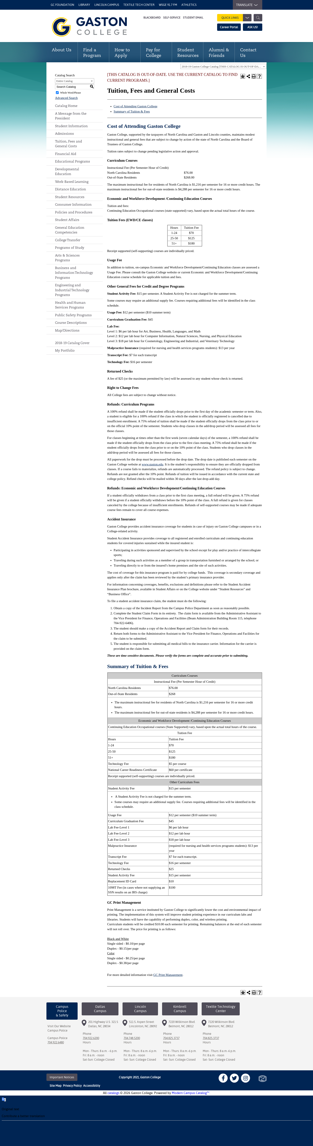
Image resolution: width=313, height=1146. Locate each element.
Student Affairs (67, 220)
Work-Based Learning (71, 182)
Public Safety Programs (73, 315)
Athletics (188, 4)
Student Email (193, 17)
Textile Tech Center (139, 4)
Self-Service (171, 17)
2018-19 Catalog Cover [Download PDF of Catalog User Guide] (72, 343)
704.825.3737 (171, 1038)
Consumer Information (73, 204)
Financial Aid (65, 154)
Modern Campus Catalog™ (190, 1093)
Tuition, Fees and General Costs (68, 143)
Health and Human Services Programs (70, 305)
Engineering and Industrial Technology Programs (72, 290)
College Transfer (67, 240)
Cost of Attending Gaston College (135, 106)
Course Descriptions (71, 323)
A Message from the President (70, 116)
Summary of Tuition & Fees (132, 111)
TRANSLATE (246, 5)
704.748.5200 (132, 1038)
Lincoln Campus (106, 4)
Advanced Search (66, 98)
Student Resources (69, 197)
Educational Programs (72, 161)
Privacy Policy (72, 1085)
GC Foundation (62, 4)
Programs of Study (69, 248)
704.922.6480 (56, 1042)
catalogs (113, 1093)
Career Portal (229, 27)
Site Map (55, 1085)
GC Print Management (168, 975)
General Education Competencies (69, 230)
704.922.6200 (91, 1038)
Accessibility (91, 1085)
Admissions (64, 134)
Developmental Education (67, 171)
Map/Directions (67, 330)
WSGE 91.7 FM (168, 4)
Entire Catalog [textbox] (64, 81)
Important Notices (62, 1077)
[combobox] (223, 66)
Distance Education (70, 189)
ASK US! (252, 27)
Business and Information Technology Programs (74, 273)
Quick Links (236, 17)
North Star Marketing (263, 1078)
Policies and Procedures (73, 212)
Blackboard (152, 17)
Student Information (71, 126)
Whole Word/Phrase (70, 92)
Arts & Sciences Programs (67, 257)
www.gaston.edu (152, 464)
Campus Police (58, 1030)
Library (84, 4)
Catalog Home (66, 106)
